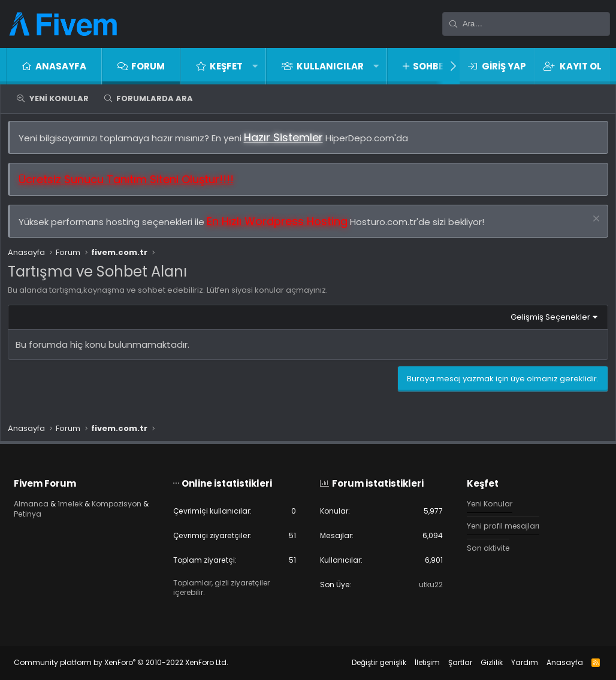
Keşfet (226, 66)
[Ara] (526, 24)
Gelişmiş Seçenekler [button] (545, 321)
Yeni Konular (59, 98)
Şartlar (450, 662)
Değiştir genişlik (369, 662)
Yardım (514, 662)
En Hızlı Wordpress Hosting (282, 226)
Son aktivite (484, 546)
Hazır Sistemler (288, 142)
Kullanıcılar (330, 66)
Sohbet (431, 66)
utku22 (425, 584)
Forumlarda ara (154, 98)
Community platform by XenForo (131, 662)
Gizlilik (481, 662)
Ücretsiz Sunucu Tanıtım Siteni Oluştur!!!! (130, 184)
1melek (82, 501)
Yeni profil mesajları (500, 524)
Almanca (41, 501)
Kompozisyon (50, 512)
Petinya (101, 512)
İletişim (417, 662)
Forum (148, 66)
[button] (254, 66)
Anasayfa (60, 66)
